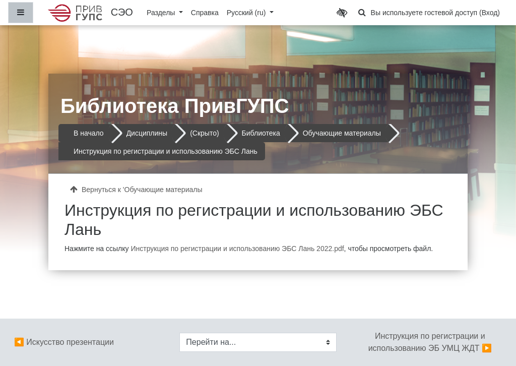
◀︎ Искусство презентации (64, 342)
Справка (205, 13)
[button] (362, 12)
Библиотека (261, 133)
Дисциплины (147, 133)
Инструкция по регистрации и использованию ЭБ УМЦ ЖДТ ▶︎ (430, 342)
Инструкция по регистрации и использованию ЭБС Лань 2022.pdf (237, 249)
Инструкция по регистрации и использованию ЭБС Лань (165, 151)
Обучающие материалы (342, 133)
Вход (490, 13)
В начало (89, 133)
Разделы (162, 13)
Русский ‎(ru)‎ (247, 13)
